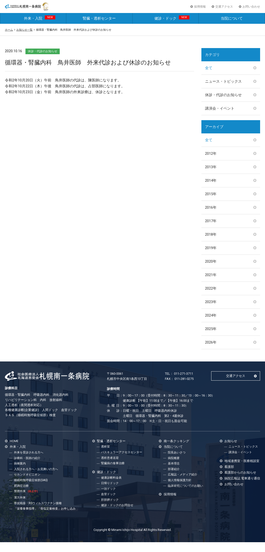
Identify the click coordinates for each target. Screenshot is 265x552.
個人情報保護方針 (179, 489)
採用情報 (200, 11)
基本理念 (174, 473)
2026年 (211, 352)
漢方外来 (20, 507)
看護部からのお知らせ (240, 482)
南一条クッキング (176, 450)
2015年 (211, 203)
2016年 (211, 217)
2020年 (211, 271)
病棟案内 (20, 473)
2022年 (211, 298)
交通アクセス (224, 11)
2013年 (211, 176)
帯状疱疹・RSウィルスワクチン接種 (38, 512)
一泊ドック (108, 498)
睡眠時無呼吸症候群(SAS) (31, 489)
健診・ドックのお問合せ (117, 514)
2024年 (211, 325)
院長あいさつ (176, 462)
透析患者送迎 (110, 467)
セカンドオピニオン (27, 484)
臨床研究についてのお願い (185, 495)
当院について (232, 28)
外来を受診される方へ (28, 462)
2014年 (211, 190)
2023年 (211, 311)
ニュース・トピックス (223, 91)
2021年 (211, 284)
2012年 (211, 163)
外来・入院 (39, 27)
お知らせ (230, 450)
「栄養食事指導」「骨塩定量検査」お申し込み (45, 518)
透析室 (105, 456)
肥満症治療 (21, 495)
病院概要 (174, 467)
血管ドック (108, 503)
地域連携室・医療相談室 (241, 470)
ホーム (9, 39)
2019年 (211, 257)
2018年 (211, 244)
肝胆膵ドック (110, 509)
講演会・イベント (219, 118)
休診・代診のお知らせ (223, 104)
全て (208, 77)
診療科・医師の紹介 (27, 467)
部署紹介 (174, 478)
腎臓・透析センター (99, 28)
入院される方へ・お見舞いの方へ (36, 478)
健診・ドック (171, 27)
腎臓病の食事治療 (113, 472)
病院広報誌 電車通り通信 (242, 487)
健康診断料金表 (111, 487)
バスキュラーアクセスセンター (121, 461)
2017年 (211, 230)
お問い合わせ (251, 11)
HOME (14, 450)
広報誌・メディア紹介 (182, 484)
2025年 (211, 338)
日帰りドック (110, 492)
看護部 (229, 476)
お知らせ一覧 (24, 39)
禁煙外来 (26, 500)
